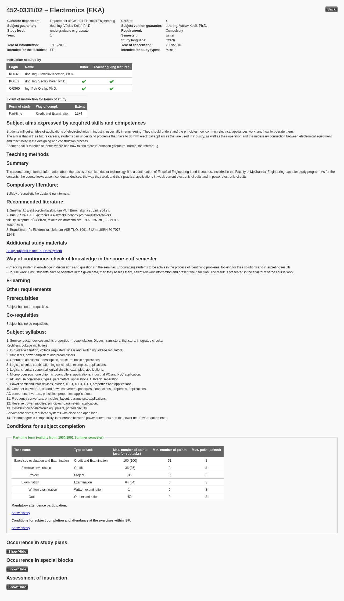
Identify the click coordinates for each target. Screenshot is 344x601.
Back (331, 9)
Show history (21, 513)
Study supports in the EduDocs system (34, 251)
